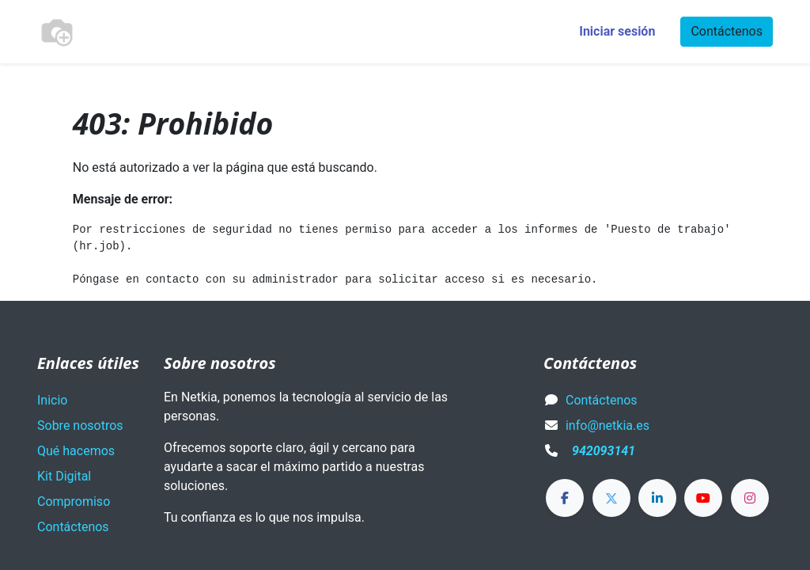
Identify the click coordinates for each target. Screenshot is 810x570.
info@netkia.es (607, 425)
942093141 (603, 450)
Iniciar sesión (617, 31)
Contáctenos (727, 31)
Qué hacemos (76, 450)
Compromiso (73, 501)
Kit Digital (64, 476)
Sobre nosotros (80, 425)
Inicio (52, 400)
